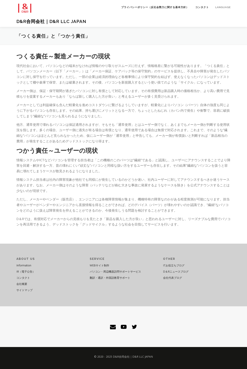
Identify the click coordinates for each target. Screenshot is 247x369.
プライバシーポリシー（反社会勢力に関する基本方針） (155, 7)
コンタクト (202, 7)
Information (23, 265)
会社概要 (21, 284)
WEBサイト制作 (99, 265)
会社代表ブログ (172, 277)
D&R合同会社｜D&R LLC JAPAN (51, 21)
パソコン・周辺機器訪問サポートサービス (115, 271)
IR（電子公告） (25, 271)
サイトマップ (24, 290)
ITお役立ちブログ (173, 265)
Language (223, 7)
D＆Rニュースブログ (176, 271)
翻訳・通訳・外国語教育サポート (110, 277)
